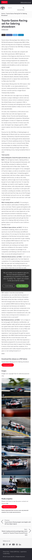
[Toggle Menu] (29, 8)
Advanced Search (21, 9)
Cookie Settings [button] (9, 286)
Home (3, 13)
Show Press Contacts (9, 507)
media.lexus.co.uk (26, 2)
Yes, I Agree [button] (22, 286)
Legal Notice (23, 551)
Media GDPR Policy (14, 551)
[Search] (16, 8)
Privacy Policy (6, 551)
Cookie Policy (6, 553)
